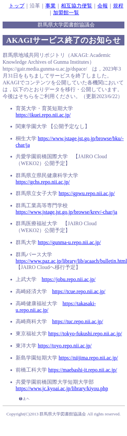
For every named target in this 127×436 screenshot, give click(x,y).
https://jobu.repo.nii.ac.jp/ (68, 279)
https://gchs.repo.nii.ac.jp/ (43, 182)
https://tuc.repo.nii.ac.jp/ (77, 321)
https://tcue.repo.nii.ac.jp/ (79, 291)
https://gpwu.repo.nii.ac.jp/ (87, 193)
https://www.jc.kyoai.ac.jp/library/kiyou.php (62, 388)
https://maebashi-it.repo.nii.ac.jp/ (82, 370)
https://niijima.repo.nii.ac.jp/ (88, 358)
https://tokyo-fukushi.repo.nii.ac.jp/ (85, 333)
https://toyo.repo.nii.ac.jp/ (65, 345)
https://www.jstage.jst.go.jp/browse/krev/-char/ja (66, 212)
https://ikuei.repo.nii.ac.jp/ (43, 115)
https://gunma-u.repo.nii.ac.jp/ (69, 242)
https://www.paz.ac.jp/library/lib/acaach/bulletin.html (71, 261)
